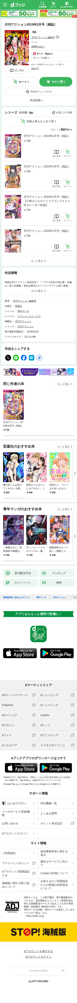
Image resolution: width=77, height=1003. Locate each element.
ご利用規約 (9, 853)
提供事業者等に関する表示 (54, 853)
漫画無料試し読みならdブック (16, 597)
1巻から (54, 129)
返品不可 (35, 68)
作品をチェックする (41, 91)
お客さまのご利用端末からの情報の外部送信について (54, 885)
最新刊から (66, 129)
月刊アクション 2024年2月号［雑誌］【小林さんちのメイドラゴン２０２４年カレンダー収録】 (47, 201)
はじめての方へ (14, 803)
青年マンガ (23, 311)
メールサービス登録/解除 (16, 813)
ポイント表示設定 (51, 823)
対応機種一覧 (48, 803)
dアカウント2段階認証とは (16, 873)
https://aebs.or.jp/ (35, 916)
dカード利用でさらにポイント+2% (46, 64)
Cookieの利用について (54, 873)
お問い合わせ (10, 823)
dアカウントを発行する (38, 951)
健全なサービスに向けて (54, 863)
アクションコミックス (29, 316)
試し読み (19, 70)
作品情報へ (36, 100)
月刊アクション (23, 321)
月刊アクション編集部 (43, 37)
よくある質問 (48, 813)
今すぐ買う (58, 81)
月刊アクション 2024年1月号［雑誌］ (47, 230)
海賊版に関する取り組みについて (15, 884)
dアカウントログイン (15, 833)
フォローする (57, 37)
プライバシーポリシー (15, 863)
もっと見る (63, 384)
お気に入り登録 (64, 112)
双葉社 (18, 306)
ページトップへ (38, 970)
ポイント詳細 (40, 58)
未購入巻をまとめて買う (41, 121)
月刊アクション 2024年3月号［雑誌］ (47, 166)
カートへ (24, 81)
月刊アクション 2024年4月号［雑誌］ (47, 135)
